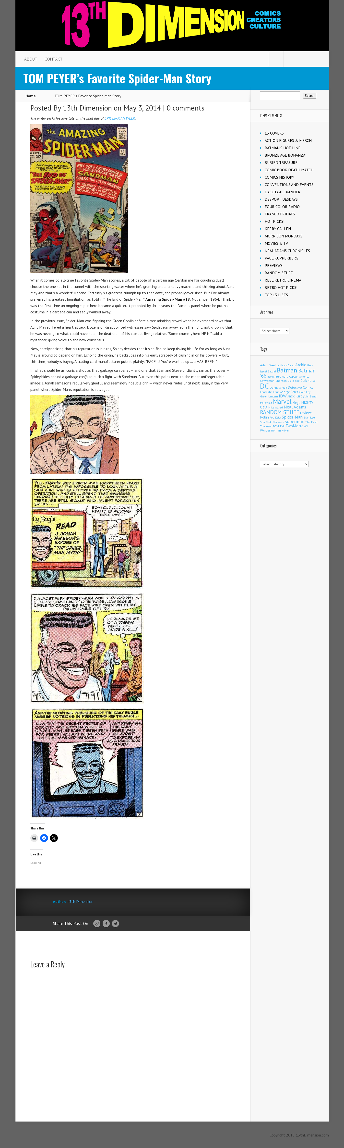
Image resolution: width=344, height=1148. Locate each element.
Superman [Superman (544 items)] (294, 421)
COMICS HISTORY (279, 177)
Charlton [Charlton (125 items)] (281, 381)
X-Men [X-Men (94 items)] (285, 430)
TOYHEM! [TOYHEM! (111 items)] (279, 426)
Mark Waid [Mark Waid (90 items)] (266, 403)
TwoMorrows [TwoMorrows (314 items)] (296, 426)
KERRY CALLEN (278, 228)
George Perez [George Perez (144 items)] (289, 392)
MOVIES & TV (276, 243)
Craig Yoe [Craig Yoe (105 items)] (294, 381)
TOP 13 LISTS (276, 294)
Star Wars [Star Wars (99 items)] (278, 422)
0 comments (185, 107)
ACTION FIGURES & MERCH (288, 140)
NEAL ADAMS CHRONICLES (287, 250)
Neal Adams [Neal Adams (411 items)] (295, 407)
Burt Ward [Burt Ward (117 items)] (281, 376)
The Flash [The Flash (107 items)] (311, 422)
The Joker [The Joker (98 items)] (266, 426)
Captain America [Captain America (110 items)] (299, 376)
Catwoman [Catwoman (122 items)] (267, 381)
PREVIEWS (274, 265)
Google (97, 924)
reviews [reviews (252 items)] (306, 412)
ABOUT (30, 59)
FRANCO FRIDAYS (280, 213)
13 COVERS (274, 133)
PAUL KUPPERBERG (281, 258)
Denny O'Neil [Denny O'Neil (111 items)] (278, 387)
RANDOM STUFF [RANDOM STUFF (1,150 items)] (279, 412)
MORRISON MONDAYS (283, 236)
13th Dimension (87, 107)
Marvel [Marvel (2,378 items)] (282, 401)
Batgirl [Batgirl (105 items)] (272, 371)
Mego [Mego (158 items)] (296, 402)
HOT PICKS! (274, 221)
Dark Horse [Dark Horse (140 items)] (308, 381)
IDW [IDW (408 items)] (283, 396)
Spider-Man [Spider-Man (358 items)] (292, 417)
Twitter (115, 924)
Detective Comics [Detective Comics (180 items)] (300, 387)
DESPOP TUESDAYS (281, 199)
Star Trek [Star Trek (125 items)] (266, 422)
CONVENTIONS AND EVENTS (289, 184)
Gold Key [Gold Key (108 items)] (304, 392)
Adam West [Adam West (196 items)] (268, 365)
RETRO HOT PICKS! (281, 287)
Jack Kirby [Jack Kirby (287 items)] (296, 395)
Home (30, 95)
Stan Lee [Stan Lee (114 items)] (309, 417)
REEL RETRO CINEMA (283, 280)
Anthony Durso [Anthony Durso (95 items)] (285, 365)
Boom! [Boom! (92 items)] (270, 376)
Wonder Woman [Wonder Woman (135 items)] (270, 430)
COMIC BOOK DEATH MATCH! (289, 169)
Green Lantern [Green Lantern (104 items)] (269, 396)
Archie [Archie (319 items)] (300, 365)
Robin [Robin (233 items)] (264, 417)
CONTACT (53, 59)
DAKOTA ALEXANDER (282, 191)
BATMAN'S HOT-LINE (282, 147)
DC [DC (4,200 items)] (264, 386)
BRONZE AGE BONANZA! (285, 155)
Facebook (106, 924)
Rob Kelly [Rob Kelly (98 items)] (275, 417)
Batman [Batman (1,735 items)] (287, 370)
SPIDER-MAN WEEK (120, 118)
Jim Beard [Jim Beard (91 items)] (311, 396)
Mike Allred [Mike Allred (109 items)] (275, 407)
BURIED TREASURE (281, 162)
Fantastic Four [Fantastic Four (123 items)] (269, 392)
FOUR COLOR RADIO (282, 206)
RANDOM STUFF (279, 272)
